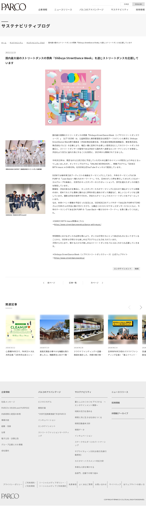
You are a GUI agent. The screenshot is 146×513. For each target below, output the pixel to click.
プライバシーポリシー (13, 485)
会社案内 (5, 451)
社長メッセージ (8, 402)
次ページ (95, 283)
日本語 (126, 4)
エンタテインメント (122, 268)
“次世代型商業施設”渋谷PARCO (52, 414)
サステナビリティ (120, 9)
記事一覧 (73, 283)
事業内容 (5, 420)
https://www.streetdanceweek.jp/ (70, 258)
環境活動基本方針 (82, 424)
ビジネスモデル (45, 402)
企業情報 (42, 9)
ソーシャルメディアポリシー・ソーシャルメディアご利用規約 (53, 485)
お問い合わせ (101, 485)
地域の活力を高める (83, 412)
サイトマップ (115, 485)
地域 (137, 268)
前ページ (51, 283)
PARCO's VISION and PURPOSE (15, 408)
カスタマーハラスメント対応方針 (89, 461)
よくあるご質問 (86, 485)
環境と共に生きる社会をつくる (88, 418)
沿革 (3, 433)
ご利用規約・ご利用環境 (31, 485)
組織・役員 (6, 426)
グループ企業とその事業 (12, 445)
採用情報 (140, 9)
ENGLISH (138, 4)
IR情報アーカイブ (120, 414)
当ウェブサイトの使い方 (134, 485)
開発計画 (42, 408)
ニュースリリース (63, 9)
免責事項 (73, 485)
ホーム (3, 43)
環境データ (79, 430)
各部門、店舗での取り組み (86, 473)
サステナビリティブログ (36, 43)
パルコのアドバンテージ (91, 9)
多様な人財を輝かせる (84, 467)
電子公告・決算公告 (10, 439)
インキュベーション (47, 420)
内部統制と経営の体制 (11, 414)
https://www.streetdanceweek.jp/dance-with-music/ (78, 224)
